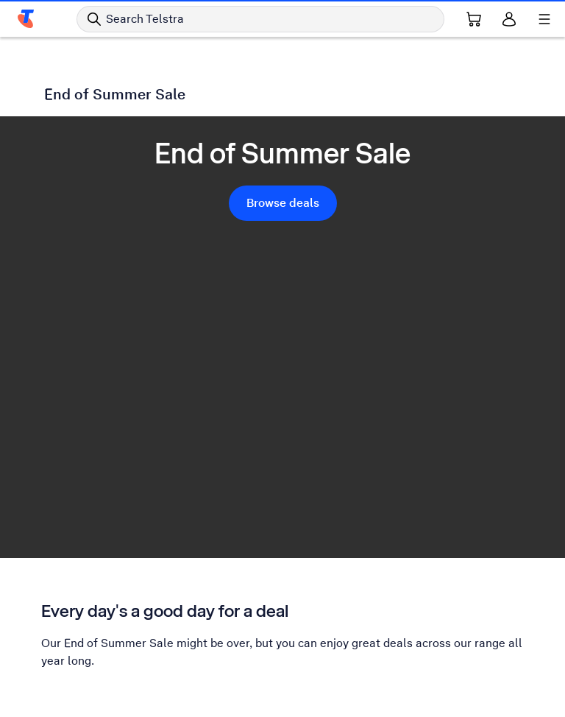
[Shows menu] (544, 19)
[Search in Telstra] (260, 19)
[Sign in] (509, 19)
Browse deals (282, 203)
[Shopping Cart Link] (473, 19)
